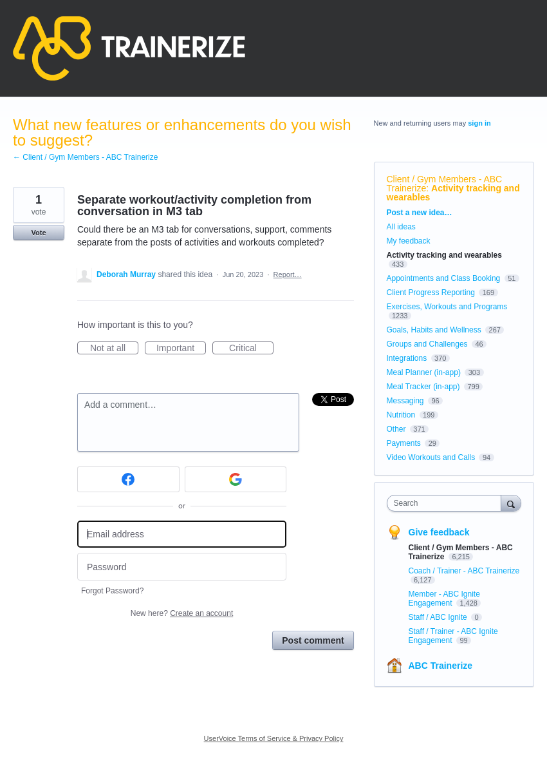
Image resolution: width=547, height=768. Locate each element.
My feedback (409, 240)
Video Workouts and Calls (431, 457)
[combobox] (447, 503)
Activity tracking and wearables (453, 192)
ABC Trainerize (441, 665)
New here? (182, 613)
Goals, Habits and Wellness (434, 329)
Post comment (313, 640)
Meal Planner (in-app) (424, 372)
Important (181, 348)
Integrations (407, 358)
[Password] (181, 567)
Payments (404, 443)
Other (396, 429)
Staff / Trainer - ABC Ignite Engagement (453, 636)
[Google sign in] (236, 479)
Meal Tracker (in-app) (423, 386)
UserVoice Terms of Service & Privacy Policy (274, 738)
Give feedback (439, 532)
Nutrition (401, 414)
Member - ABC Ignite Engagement (444, 599)
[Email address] (181, 534)
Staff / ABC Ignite (439, 617)
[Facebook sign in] (128, 479)
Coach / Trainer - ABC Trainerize (464, 570)
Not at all (114, 348)
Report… (288, 274)
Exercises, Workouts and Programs (447, 306)
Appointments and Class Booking (444, 278)
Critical (251, 348)
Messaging (405, 400)
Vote (38, 232)
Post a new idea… (419, 212)
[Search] (511, 503)
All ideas (401, 226)
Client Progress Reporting (431, 292)
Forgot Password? (112, 590)
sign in (479, 123)
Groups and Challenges (427, 344)
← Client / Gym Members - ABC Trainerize (85, 157)
